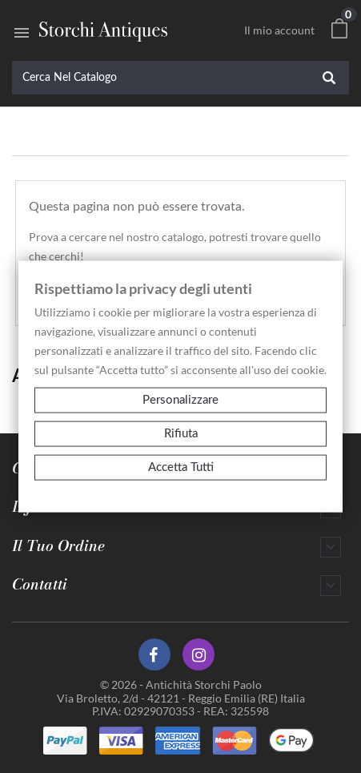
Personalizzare (180, 400)
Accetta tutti (181, 467)
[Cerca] (180, 78)
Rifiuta (181, 434)
